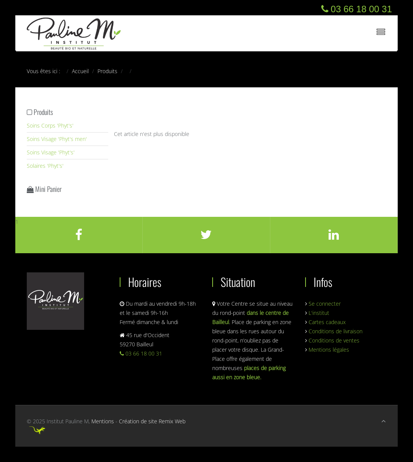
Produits (107, 71)
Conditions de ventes (334, 340)
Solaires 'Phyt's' (45, 165)
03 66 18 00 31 (141, 353)
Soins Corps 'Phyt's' (50, 125)
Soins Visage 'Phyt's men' (57, 139)
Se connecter (325, 303)
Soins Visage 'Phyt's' (51, 152)
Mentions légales (329, 349)
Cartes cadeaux (327, 322)
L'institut (319, 312)
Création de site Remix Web (152, 421)
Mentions (102, 421)
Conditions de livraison (336, 331)
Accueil (80, 71)
